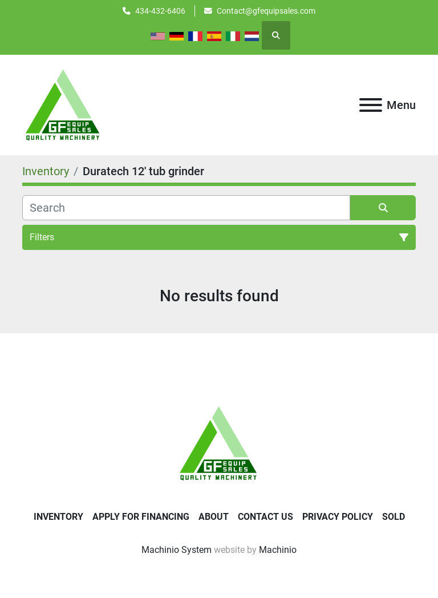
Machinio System (176, 549)
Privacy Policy (337, 516)
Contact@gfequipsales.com (266, 10)
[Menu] (370, 105)
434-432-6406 (160, 10)
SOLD (393, 516)
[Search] (186, 207)
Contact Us (265, 516)
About (213, 516)
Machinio (278, 549)
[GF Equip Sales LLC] (219, 442)
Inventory (58, 516)
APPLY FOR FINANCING (140, 516)
